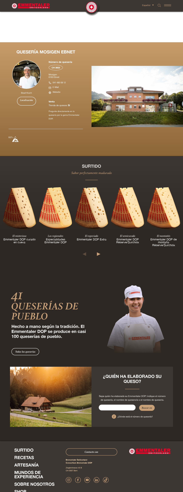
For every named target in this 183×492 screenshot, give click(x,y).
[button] (84, 223)
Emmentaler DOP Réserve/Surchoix (127, 210)
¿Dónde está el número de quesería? (135, 386)
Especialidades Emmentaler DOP (55, 210)
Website (56, 61)
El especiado (91, 205)
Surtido (23, 419)
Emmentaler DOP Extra (91, 208)
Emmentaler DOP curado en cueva (19, 210)
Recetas (24, 427)
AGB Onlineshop (117, 477)
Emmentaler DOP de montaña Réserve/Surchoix (163, 211)
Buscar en (147, 377)
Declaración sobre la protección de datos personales (90, 477)
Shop (20, 461)
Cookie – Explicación (133, 477)
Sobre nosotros (34, 453)
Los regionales (55, 205)
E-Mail (56, 56)
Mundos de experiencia (28, 444)
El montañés (163, 205)
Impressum (65, 477)
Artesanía (26, 434)
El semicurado (127, 205)
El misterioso (19, 205)
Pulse (17, 467)
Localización (26, 69)
